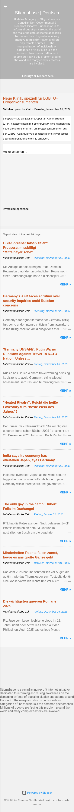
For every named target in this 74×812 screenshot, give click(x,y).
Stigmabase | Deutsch (37, 12)
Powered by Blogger (37, 792)
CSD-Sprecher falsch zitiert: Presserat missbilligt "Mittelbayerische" (25, 247)
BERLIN (37, 670)
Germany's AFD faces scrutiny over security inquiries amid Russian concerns (31, 300)
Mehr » (65, 284)
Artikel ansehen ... (15, 151)
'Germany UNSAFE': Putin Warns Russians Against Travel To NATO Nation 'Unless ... (30, 353)
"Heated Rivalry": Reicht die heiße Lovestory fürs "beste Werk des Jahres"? (30, 407)
